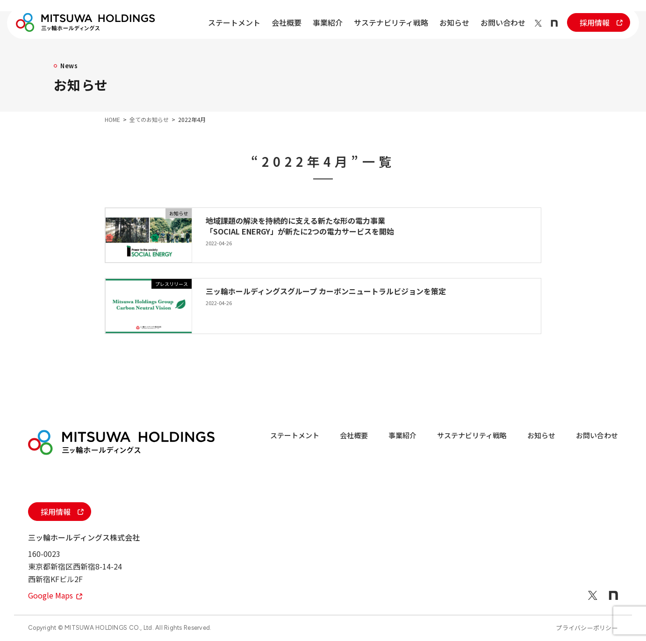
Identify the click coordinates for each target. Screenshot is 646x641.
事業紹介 (328, 22)
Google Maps (55, 595)
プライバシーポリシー (587, 627)
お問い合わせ (503, 22)
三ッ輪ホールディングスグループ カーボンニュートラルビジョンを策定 (326, 291)
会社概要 (286, 22)
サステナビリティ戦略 (391, 22)
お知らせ (454, 22)
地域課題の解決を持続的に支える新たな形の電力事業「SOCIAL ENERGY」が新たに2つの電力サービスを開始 (300, 225)
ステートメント (234, 22)
